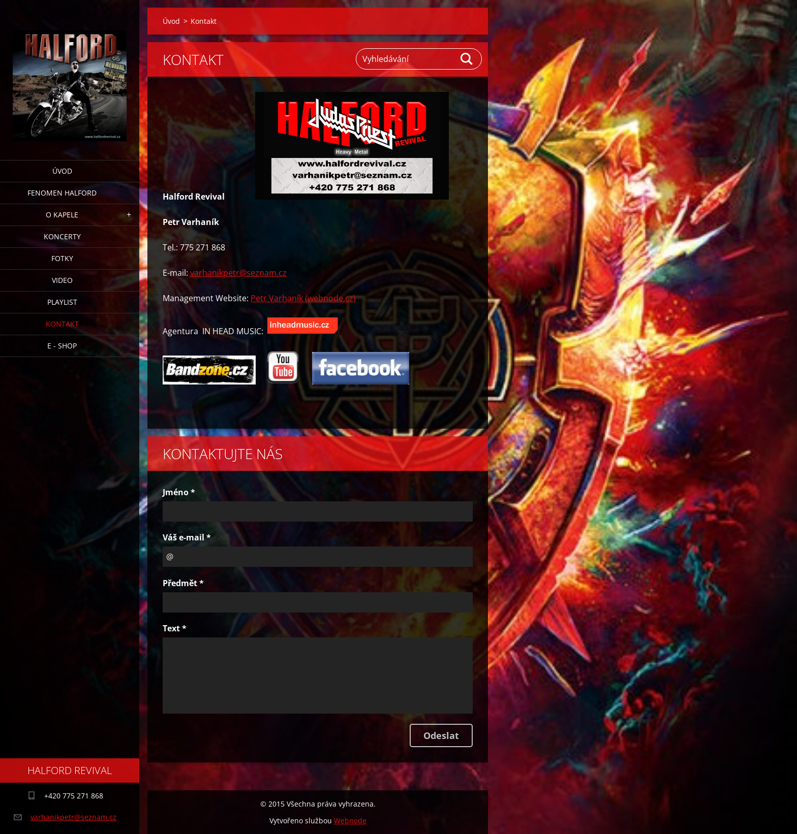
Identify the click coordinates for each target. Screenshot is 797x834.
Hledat (467, 59)
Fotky (62, 258)
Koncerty (62, 236)
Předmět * (183, 583)
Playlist (62, 302)
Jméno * (179, 492)
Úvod (62, 171)
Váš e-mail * (187, 537)
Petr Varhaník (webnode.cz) (303, 298)
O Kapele (62, 214)
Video (62, 280)
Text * (175, 628)
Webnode (350, 820)
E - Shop (62, 345)
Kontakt (62, 324)
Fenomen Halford (62, 193)
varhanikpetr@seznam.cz (238, 272)
